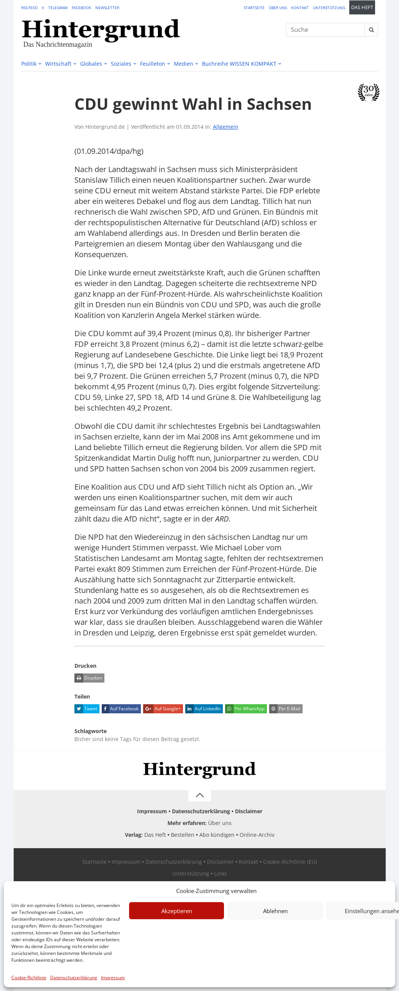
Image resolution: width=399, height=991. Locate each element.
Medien (183, 63)
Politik (28, 63)
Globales (91, 63)
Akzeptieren (176, 911)
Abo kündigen (217, 834)
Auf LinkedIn (203, 708)
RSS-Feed (29, 7)
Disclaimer (248, 811)
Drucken (88, 678)
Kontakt (300, 7)
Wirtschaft (58, 63)
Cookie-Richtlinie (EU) (290, 861)
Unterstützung (329, 7)
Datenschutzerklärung (73, 977)
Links (220, 873)
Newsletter (107, 7)
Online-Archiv (257, 834)
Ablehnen (275, 911)
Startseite (254, 7)
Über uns (278, 7)
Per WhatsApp (245, 708)
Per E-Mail (284, 708)
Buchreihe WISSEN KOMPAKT (239, 63)
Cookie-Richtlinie (28, 977)
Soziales (121, 63)
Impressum (113, 977)
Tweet (85, 708)
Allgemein (225, 126)
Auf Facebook (120, 708)
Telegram (58, 7)
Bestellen (182, 834)
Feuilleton (152, 63)
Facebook (81, 7)
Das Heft (362, 7)
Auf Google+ (162, 708)
